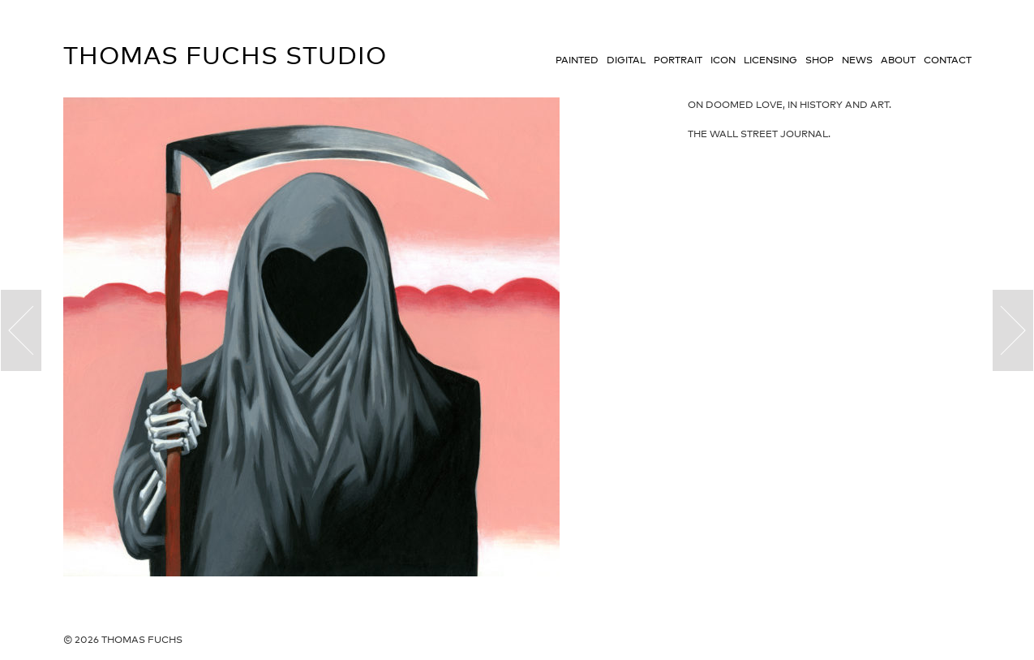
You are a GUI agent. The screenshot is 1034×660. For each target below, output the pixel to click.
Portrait (678, 60)
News (857, 60)
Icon (723, 60)
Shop (819, 60)
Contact (948, 60)
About (898, 60)
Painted (577, 60)
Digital (626, 60)
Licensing (770, 60)
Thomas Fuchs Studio (225, 55)
